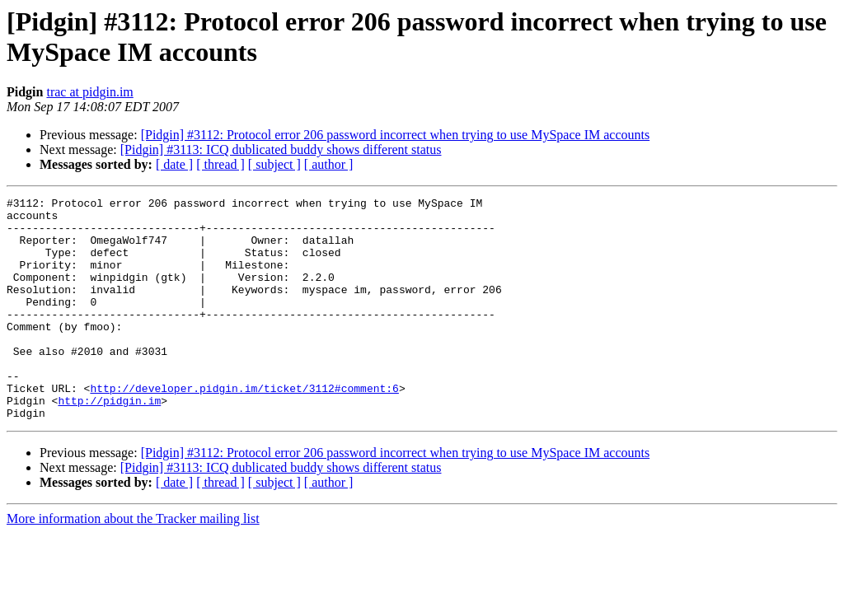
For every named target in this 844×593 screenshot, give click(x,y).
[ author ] (329, 164)
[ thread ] (220, 164)
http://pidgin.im (109, 442)
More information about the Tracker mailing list (133, 563)
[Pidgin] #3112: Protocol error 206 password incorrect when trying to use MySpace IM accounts (395, 135)
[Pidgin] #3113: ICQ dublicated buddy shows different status (281, 149)
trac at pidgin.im (89, 92)
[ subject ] (274, 164)
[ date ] (174, 164)
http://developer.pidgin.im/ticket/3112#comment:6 (244, 427)
